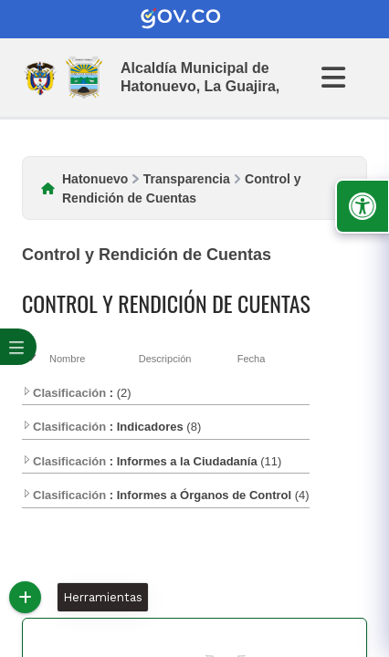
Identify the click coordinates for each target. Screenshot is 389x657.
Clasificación (64, 393)
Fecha (251, 358)
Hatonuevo (95, 179)
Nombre (67, 358)
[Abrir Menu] (344, 77)
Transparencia (186, 179)
